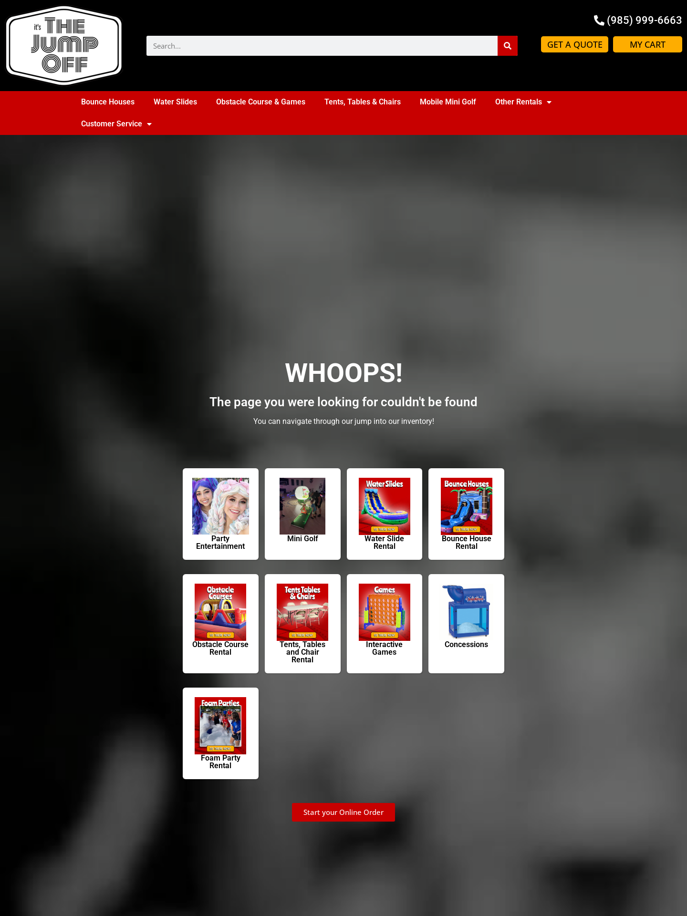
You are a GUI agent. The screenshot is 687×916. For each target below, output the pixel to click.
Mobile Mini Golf (448, 101)
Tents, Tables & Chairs (362, 101)
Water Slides (175, 101)
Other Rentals (523, 102)
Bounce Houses (108, 101)
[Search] (508, 46)
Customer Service (116, 124)
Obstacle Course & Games (260, 101)
